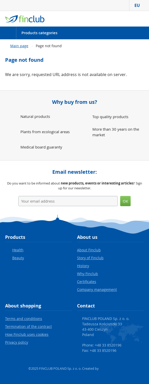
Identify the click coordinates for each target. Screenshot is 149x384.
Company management (97, 289)
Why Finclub (87, 273)
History (83, 265)
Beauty (18, 257)
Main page (19, 45)
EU (139, 5)
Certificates (86, 281)
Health (17, 249)
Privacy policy (16, 342)
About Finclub (89, 249)
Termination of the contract (28, 326)
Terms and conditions (23, 318)
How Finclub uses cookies (26, 334)
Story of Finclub (90, 257)
